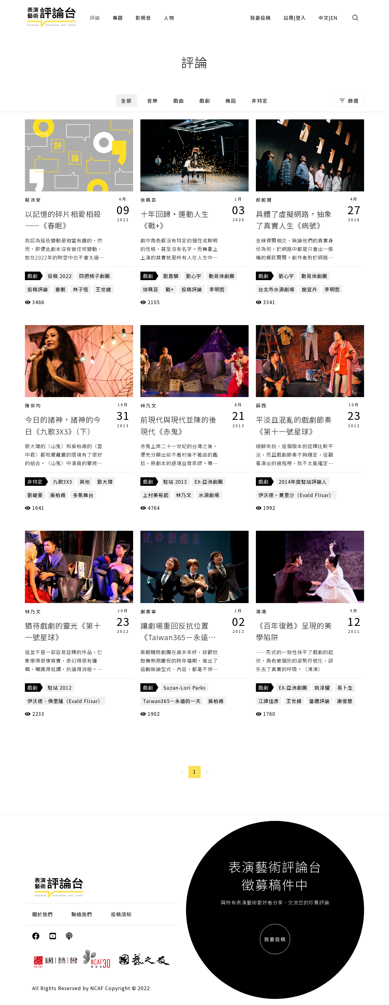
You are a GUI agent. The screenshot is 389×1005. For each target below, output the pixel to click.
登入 (301, 17)
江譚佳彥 (268, 701)
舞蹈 (230, 100)
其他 (85, 481)
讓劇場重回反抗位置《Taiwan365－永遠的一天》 (178, 637)
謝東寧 (148, 611)
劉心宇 (193, 276)
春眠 (60, 289)
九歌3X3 (62, 481)
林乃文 (148, 405)
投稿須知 (121, 914)
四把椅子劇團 (94, 276)
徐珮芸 (148, 200)
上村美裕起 (156, 495)
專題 (117, 17)
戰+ (170, 289)
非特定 (260, 100)
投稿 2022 (60, 276)
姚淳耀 (322, 687)
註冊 (289, 17)
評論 (95, 17)
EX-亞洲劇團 (208, 481)
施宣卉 (309, 289)
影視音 (143, 17)
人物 (169, 17)
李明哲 (217, 289)
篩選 (349, 100)
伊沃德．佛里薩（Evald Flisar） (65, 701)
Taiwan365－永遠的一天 (172, 701)
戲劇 (204, 100)
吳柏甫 (58, 495)
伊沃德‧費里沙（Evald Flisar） (296, 495)
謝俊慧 (345, 701)
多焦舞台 (83, 495)
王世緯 (103, 289)
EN (334, 17)
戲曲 (178, 100)
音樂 (152, 100)
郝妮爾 (264, 200)
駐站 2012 (60, 687)
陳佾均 (33, 405)
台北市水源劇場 (276, 289)
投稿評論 (37, 289)
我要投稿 (260, 17)
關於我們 (42, 914)
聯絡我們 (81, 914)
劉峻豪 (35, 495)
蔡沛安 (33, 200)
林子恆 (80, 289)
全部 (126, 100)
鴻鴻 (261, 611)
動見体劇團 (222, 276)
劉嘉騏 (171, 276)
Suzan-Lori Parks (184, 687)
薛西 (261, 405)
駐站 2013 (175, 481)
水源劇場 (209, 495)
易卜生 (345, 687)
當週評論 (319, 701)
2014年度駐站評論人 (303, 481)
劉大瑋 (105, 481)
